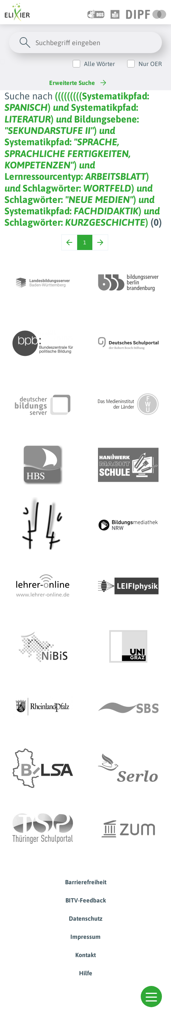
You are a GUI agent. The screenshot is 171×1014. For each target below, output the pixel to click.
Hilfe (85, 973)
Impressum (85, 936)
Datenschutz (86, 918)
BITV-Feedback (85, 900)
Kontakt (85, 954)
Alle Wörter (99, 63)
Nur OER (150, 63)
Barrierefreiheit (85, 882)
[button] (151, 996)
